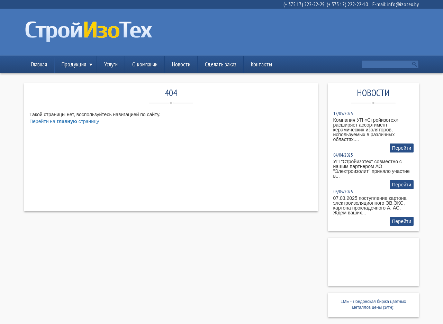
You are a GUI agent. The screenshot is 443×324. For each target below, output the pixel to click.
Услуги (111, 64)
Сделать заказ (220, 64)
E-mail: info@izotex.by (395, 4)
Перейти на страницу (64, 121)
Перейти (401, 148)
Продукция (74, 64)
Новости (181, 64)
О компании (144, 64)
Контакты (261, 64)
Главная (39, 64)
